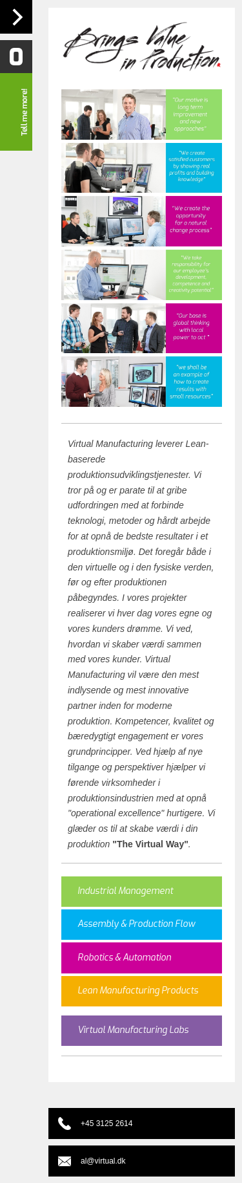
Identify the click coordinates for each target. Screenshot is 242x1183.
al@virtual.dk (103, 1161)
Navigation (16, 17)
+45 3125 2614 (106, 1123)
